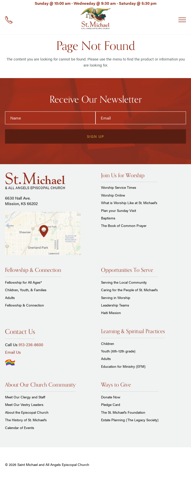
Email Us (13, 352)
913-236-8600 (31, 344)
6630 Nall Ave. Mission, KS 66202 (21, 200)
